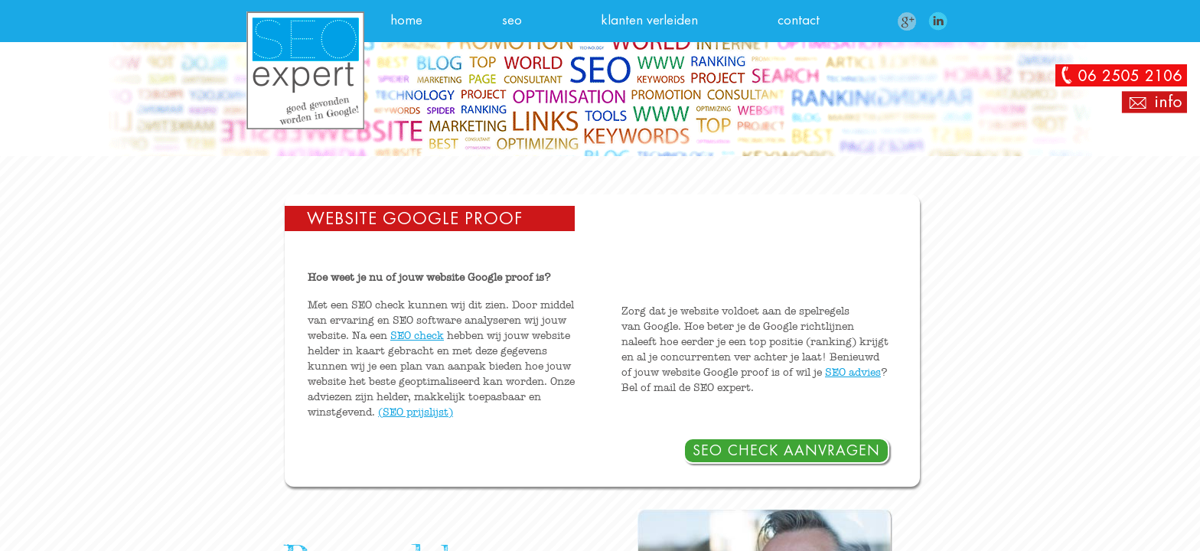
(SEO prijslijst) (415, 412)
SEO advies (853, 372)
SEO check (417, 335)
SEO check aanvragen (786, 450)
